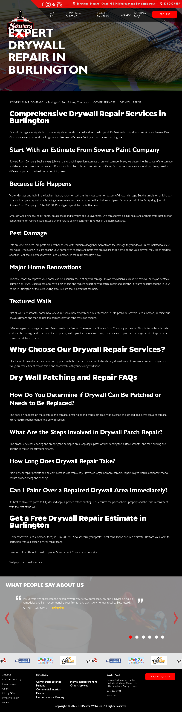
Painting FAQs (8, 693)
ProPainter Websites (90, 706)
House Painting (9, 684)
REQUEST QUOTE (165, 15)
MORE (5, 702)
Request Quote (160, 676)
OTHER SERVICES (104, 102)
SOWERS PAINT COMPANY (26, 102)
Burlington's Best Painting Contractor (68, 102)
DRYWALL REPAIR (130, 102)
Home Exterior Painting (50, 697)
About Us (6, 674)
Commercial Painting (11, 679)
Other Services (79, 685)
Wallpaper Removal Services (25, 562)
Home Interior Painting (83, 681)
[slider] (58, 608)
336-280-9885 (172, 3)
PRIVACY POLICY (10, 698)
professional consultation (109, 537)
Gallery (126, 14)
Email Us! (111, 695)
